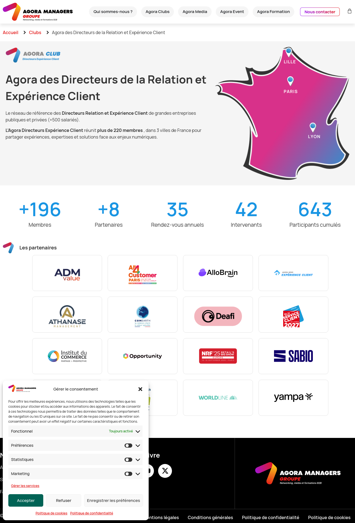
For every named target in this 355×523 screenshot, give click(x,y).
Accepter (26, 500)
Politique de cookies (51, 513)
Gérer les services (25, 485)
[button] (140, 389)
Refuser (63, 500)
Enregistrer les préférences (113, 500)
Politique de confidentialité (91, 513)
